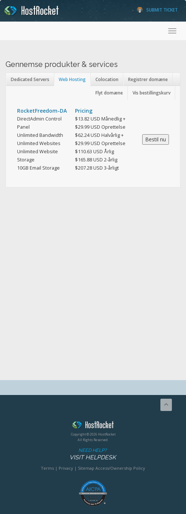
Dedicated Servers (30, 79)
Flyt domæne (109, 93)
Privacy (66, 468)
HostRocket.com (93, 426)
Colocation (106, 79)
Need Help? (92, 454)
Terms (47, 468)
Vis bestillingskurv (151, 93)
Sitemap (86, 468)
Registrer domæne (148, 79)
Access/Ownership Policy (120, 468)
